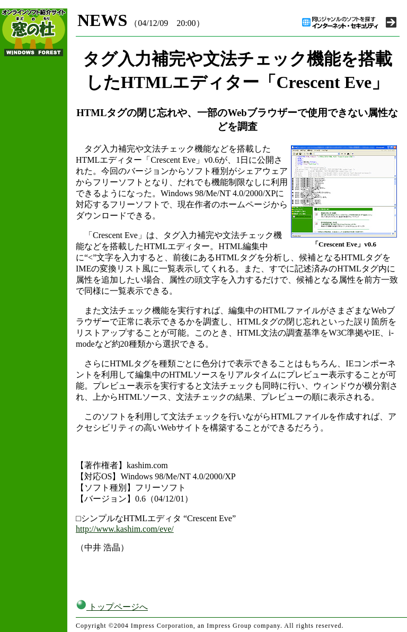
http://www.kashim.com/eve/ (125, 528)
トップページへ (112, 606)
